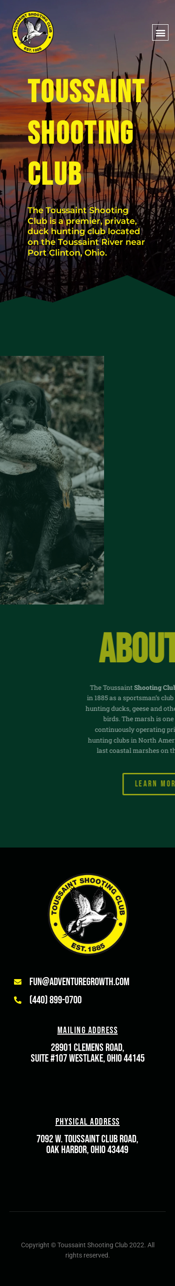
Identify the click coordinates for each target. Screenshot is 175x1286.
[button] (160, 32)
